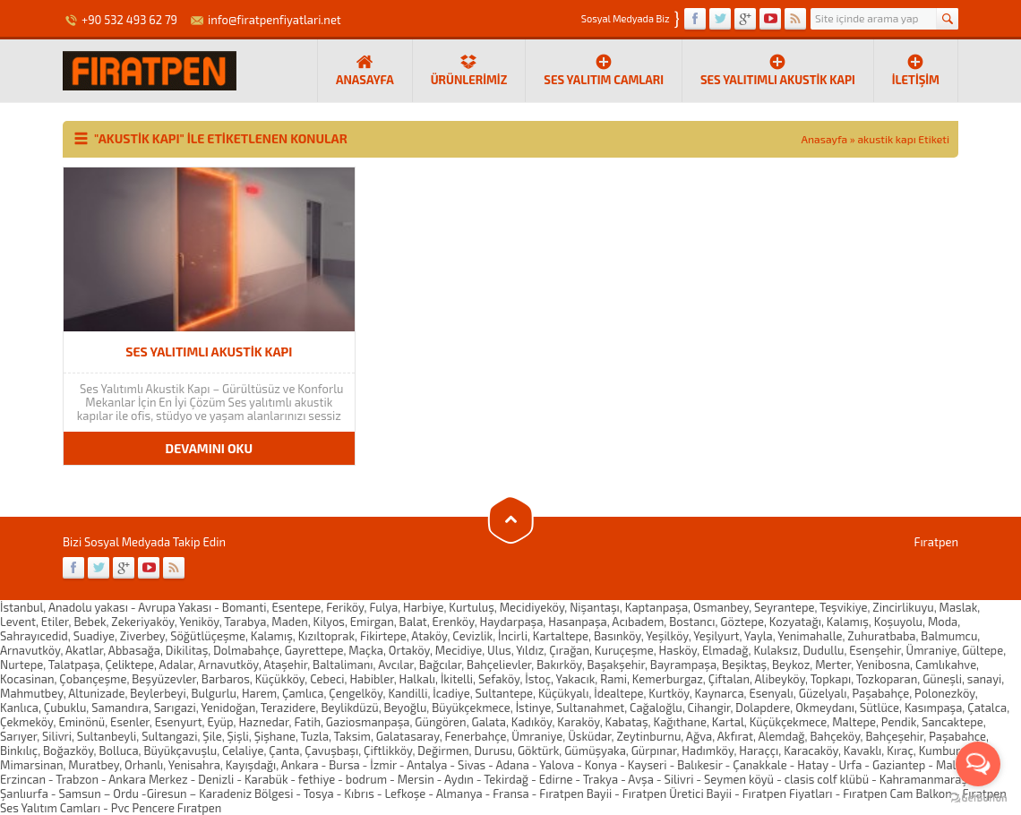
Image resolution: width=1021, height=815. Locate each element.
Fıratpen (936, 542)
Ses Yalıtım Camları (604, 70)
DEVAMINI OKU (209, 448)
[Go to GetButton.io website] (978, 797)
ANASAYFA (365, 70)
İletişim (915, 70)
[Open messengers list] (978, 764)
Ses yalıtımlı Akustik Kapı (777, 70)
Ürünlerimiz (469, 70)
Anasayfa (825, 139)
